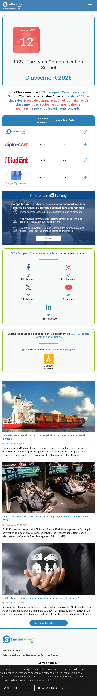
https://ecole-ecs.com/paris (60, 349)
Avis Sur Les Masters (14, 650)
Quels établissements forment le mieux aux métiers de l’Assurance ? (40, 597)
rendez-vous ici (42, 680)
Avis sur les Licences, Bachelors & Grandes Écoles (30, 655)
